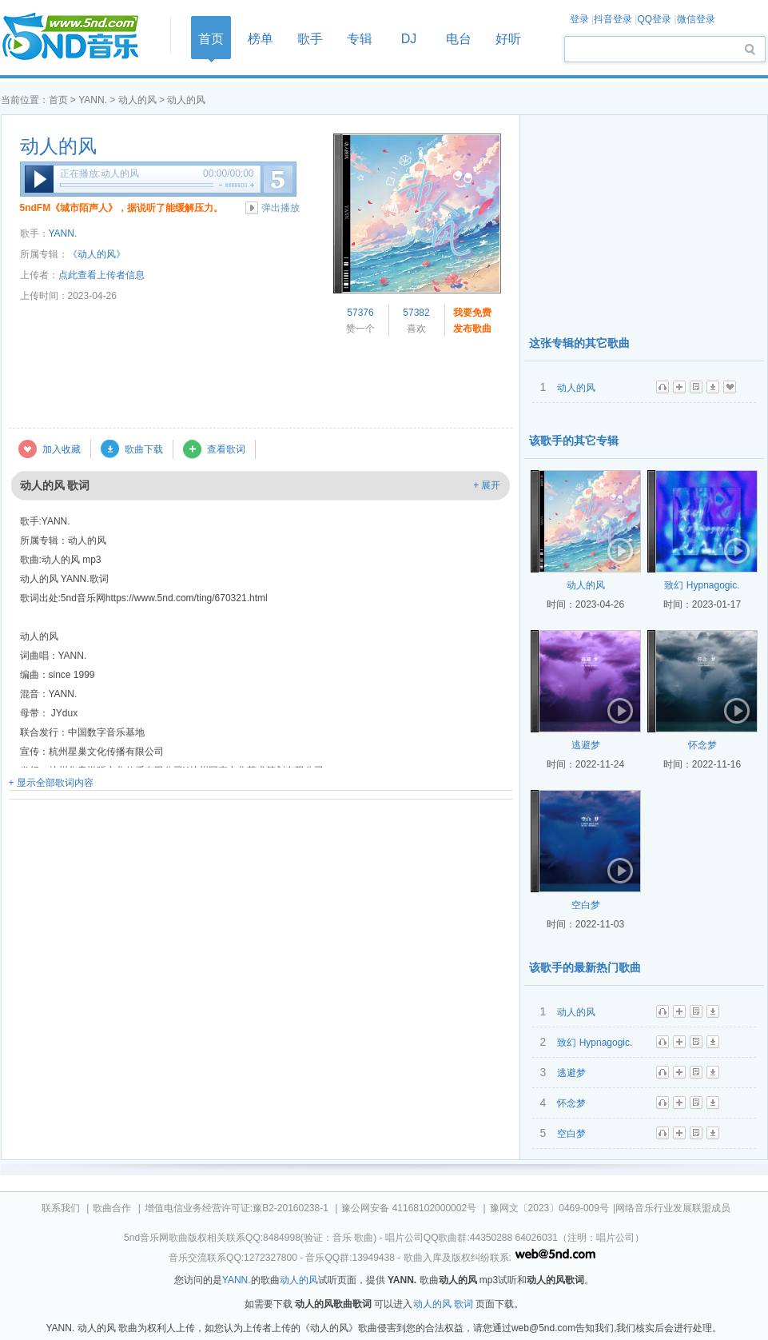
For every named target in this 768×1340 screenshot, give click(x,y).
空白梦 (585, 905)
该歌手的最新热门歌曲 (585, 967)
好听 (508, 39)
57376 (360, 312)
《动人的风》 (96, 254)
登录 (579, 19)
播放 (39, 179)
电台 (459, 39)
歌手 (310, 39)
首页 (81, 37)
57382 (416, 312)
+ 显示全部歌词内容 (51, 782)
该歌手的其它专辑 (574, 440)
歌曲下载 (144, 449)
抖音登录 (613, 19)
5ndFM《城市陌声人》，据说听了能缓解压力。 (122, 207)
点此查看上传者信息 (101, 275)
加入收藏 (61, 449)
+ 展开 (486, 485)
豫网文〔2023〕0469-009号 (549, 1208)
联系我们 (61, 1208)
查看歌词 (226, 449)
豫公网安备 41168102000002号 (408, 1208)
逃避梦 (585, 745)
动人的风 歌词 (443, 1304)
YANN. (92, 100)
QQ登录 (654, 19)
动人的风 (137, 100)
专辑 (359, 39)
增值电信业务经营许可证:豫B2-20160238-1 (236, 1208)
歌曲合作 (112, 1208)
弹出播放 (280, 207)
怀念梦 (702, 745)
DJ (409, 39)
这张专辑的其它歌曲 (579, 343)
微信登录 (696, 19)
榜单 (260, 39)
